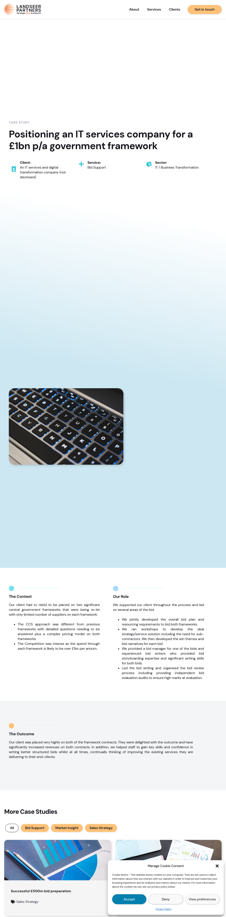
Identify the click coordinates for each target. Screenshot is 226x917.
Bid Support (34, 828)
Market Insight (66, 828)
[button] (217, 866)
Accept (129, 899)
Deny (166, 899)
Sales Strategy (101, 828)
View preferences (202, 899)
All (12, 828)
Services (154, 9)
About (134, 9)
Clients (174, 9)
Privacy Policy (163, 909)
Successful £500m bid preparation (41, 891)
